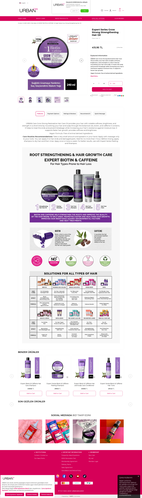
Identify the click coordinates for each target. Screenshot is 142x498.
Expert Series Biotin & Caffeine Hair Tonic (111, 384)
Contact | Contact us (40, 455)
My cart (91, 458)
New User (92, 455)
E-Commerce (76, 496)
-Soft (71, 496)
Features (40, 113)
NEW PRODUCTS (61, 18)
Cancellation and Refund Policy (71, 470)
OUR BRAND (119, 18)
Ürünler (20, 23)
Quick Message (100, 113)
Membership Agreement (69, 461)
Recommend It (94, 95)
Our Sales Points (39, 458)
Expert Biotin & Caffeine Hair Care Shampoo (31, 384)
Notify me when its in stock (105, 95)
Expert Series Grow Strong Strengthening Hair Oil (68, 23)
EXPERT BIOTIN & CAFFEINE (45, 23)
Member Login (93, 461)
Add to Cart (107, 89)
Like (112, 83)
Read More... (94, 76)
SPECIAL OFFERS (98, 18)
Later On (75, 11)
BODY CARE (40, 18)
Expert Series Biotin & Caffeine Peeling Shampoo (57, 384)
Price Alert (120, 47)
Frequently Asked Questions (70, 455)
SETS (80, 18)
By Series (34, 23)
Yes (84, 11)
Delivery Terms (66, 464)
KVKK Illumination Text (68, 458)
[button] (24, 60)
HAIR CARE (22, 18)
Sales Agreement (67, 467)
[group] (53, 60)
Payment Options (53, 113)
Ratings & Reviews (70, 113)
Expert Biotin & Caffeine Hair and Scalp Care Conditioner (84, 384)
